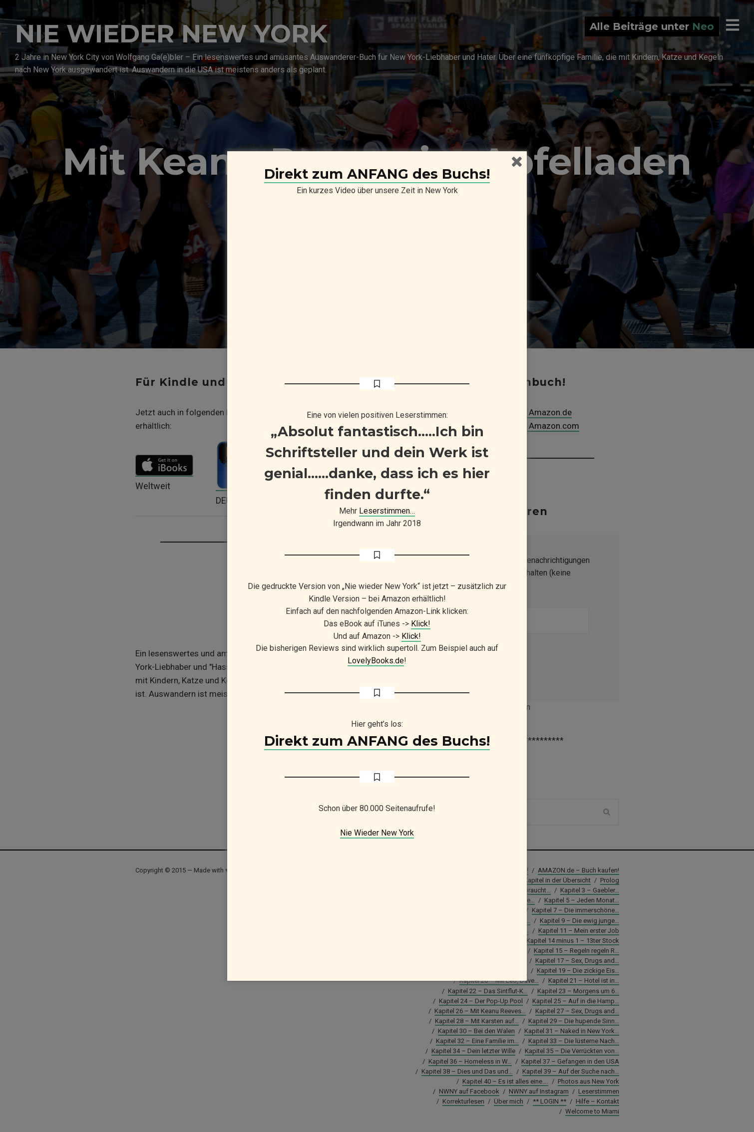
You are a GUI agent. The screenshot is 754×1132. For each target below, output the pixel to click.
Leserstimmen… (387, 511)
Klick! (420, 623)
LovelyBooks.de (376, 660)
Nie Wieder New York (377, 833)
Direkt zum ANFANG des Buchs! (377, 174)
